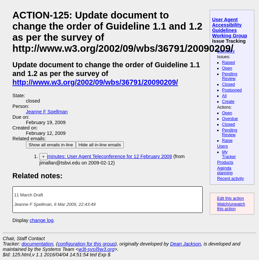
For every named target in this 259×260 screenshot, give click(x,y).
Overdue (230, 118)
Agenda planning (225, 170)
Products (225, 162)
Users (222, 146)
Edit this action (230, 198)
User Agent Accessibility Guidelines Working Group (229, 27)
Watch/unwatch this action (231, 206)
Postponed (232, 90)
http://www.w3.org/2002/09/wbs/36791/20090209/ (95, 82)
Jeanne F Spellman (47, 111)
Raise (227, 140)
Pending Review (229, 76)
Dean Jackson (185, 244)
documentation (37, 244)
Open (227, 68)
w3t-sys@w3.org (97, 249)
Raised (228, 62)
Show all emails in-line (51, 144)
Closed (228, 84)
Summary (226, 51)
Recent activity (230, 178)
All (224, 96)
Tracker (229, 154)
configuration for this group (86, 244)
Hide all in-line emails (100, 144)
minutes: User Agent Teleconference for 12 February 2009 (110, 156)
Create (228, 101)
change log (41, 220)
